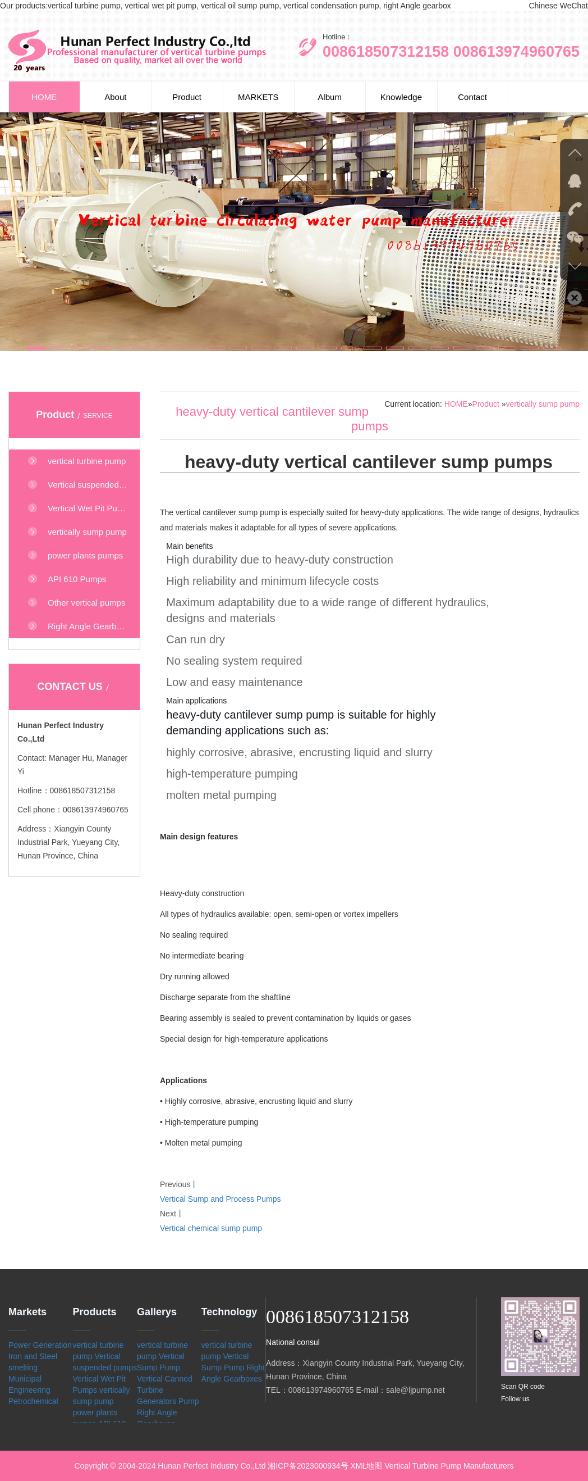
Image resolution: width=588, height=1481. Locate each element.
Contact (472, 97)
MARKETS (258, 97)
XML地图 (367, 1465)
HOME (44, 97)
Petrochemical (33, 1401)
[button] (36, 348)
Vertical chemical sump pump (211, 1228)
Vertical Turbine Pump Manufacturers (448, 1465)
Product (186, 97)
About (115, 97)
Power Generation (40, 1345)
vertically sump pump (543, 403)
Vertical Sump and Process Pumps (220, 1198)
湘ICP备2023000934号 (308, 1465)
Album (330, 97)
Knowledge (401, 97)
